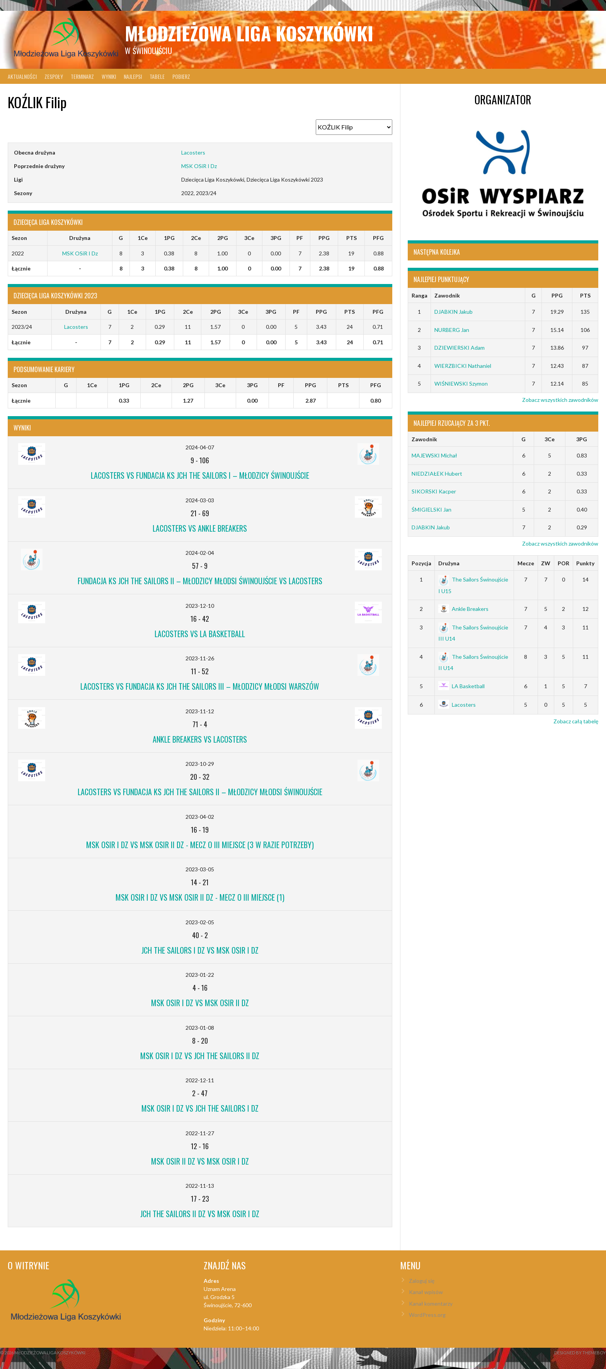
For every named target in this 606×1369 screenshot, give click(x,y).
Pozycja (421, 563)
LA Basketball (461, 686)
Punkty (585, 563)
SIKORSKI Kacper (434, 491)
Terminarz (82, 76)
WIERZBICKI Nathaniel (462, 365)
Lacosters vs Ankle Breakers (200, 528)
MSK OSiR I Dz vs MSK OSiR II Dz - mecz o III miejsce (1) (200, 897)
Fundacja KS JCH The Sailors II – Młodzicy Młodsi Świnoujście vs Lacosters (200, 581)
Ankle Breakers (463, 608)
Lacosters (193, 152)
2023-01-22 (200, 974)
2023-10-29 (200, 763)
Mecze (525, 563)
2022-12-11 (200, 1080)
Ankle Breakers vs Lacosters (200, 739)
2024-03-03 (200, 500)
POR (563, 563)
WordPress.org (427, 1314)
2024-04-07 (200, 447)
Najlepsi (133, 76)
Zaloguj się (421, 1280)
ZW (545, 563)
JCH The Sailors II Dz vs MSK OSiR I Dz (199, 1213)
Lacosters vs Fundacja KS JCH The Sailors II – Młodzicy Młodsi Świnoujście (200, 792)
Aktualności (22, 76)
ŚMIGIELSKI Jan (431, 509)
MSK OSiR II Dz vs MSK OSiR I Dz (200, 1161)
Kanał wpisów (426, 1292)
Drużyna (449, 563)
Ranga (419, 295)
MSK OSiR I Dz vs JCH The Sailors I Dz (200, 1108)
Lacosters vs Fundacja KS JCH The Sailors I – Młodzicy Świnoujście (200, 475)
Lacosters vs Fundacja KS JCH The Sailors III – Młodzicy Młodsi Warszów (199, 686)
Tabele (157, 76)
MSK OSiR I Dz (199, 166)
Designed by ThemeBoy (580, 1352)
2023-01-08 (200, 1027)
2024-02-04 (200, 552)
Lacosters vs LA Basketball (200, 633)
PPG (557, 295)
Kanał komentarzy (431, 1303)
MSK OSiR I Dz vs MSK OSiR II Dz (200, 1002)
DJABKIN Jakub (453, 311)
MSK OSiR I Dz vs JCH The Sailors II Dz (199, 1055)
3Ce (550, 439)
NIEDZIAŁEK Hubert (437, 473)
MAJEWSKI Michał (434, 455)
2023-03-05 (200, 869)
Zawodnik (447, 295)
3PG (581, 439)
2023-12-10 (200, 605)
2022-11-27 (200, 1133)
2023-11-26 (200, 658)
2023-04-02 (200, 816)
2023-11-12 (200, 711)
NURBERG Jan (451, 330)
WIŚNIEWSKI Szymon (461, 383)
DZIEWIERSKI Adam (459, 347)
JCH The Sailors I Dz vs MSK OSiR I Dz (200, 950)
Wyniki (109, 76)
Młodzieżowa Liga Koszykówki (249, 33)
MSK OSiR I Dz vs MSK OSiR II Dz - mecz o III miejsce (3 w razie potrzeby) (200, 844)
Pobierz (181, 76)
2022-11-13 (200, 1185)
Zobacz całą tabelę (575, 721)
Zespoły (53, 76)
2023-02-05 (200, 922)
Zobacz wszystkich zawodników (560, 399)
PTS (585, 295)
